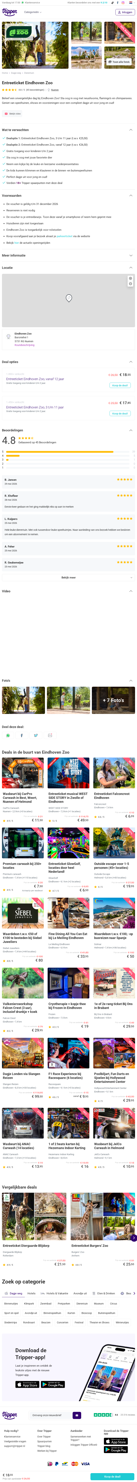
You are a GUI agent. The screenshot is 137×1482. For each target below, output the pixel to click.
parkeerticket (64, 236)
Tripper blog (43, 1446)
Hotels (31, 1293)
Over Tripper (44, 1436)
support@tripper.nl (14, 1446)
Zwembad (45, 1303)
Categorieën (31, 12)
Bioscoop (87, 1313)
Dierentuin (29, 73)
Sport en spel (11, 1313)
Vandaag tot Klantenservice (21, 2)
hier (16, 242)
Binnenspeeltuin (52, 1313)
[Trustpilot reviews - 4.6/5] (114, 1415)
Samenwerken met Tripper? (80, 1438)
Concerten (62, 1322)
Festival (79, 1322)
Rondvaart (29, 1322)
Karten (71, 1313)
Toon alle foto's (119, 62)
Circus (113, 1303)
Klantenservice (12, 1436)
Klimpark (29, 1303)
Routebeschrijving (24, 345)
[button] (68, 130)
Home (5, 73)
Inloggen (125, 12)
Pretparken (64, 1303)
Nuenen (55, 90)
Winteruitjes (122, 1322)
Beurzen (45, 1322)
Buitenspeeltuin (106, 1313)
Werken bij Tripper (47, 1450)
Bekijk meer (69, 577)
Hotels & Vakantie (54, 1293)
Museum (99, 1303)
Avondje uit (80, 1293)
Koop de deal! (112, 1476)
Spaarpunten (44, 1441)
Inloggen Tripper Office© (83, 1444)
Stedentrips (10, 1322)
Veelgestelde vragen (15, 1441)
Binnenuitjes (11, 1303)
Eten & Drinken (103, 1293)
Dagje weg (16, 73)
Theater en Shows (99, 1322)
